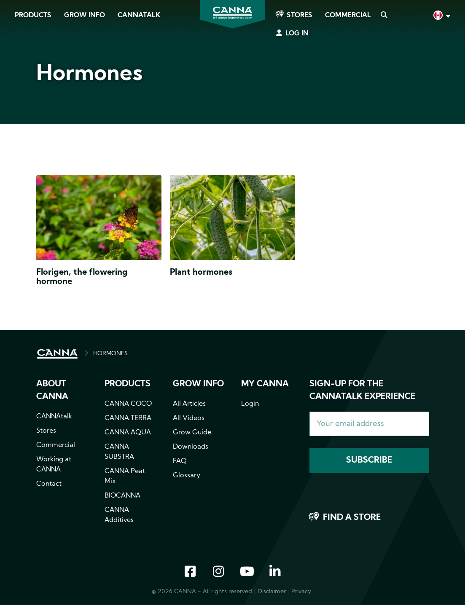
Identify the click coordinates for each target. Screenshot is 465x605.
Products (33, 15)
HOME (57, 354)
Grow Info (84, 15)
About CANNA (52, 390)
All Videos (188, 418)
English (441, 16)
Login (250, 404)
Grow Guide (192, 432)
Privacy (301, 592)
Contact (49, 484)
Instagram (218, 572)
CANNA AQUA (128, 432)
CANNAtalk (139, 15)
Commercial (348, 15)
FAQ (180, 461)
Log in (297, 33)
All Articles (189, 404)
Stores (299, 15)
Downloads (190, 447)
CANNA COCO (128, 404)
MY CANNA (265, 384)
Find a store (352, 518)
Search (383, 15)
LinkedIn (275, 572)
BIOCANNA (122, 496)
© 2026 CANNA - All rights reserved (202, 592)
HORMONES (110, 354)
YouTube (246, 572)
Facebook (190, 572)
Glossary (186, 475)
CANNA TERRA (128, 418)
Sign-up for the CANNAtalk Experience (362, 390)
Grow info (198, 384)
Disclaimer (272, 592)
